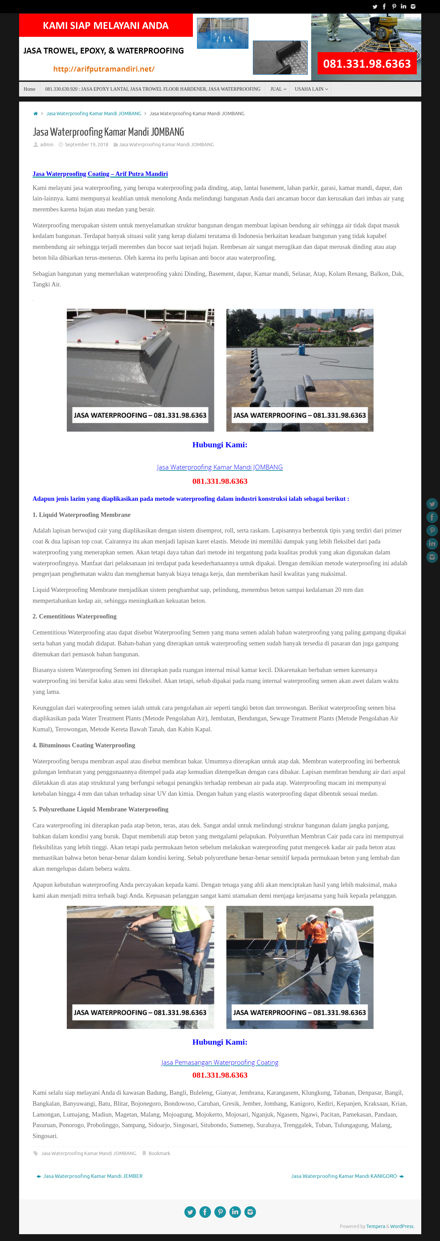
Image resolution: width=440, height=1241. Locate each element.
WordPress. (402, 1226)
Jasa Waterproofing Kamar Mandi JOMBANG (93, 114)
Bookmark (159, 1153)
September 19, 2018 (86, 145)
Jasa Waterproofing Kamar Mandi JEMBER (89, 1176)
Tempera (375, 1226)
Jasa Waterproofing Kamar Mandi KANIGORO (347, 1176)
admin (47, 145)
